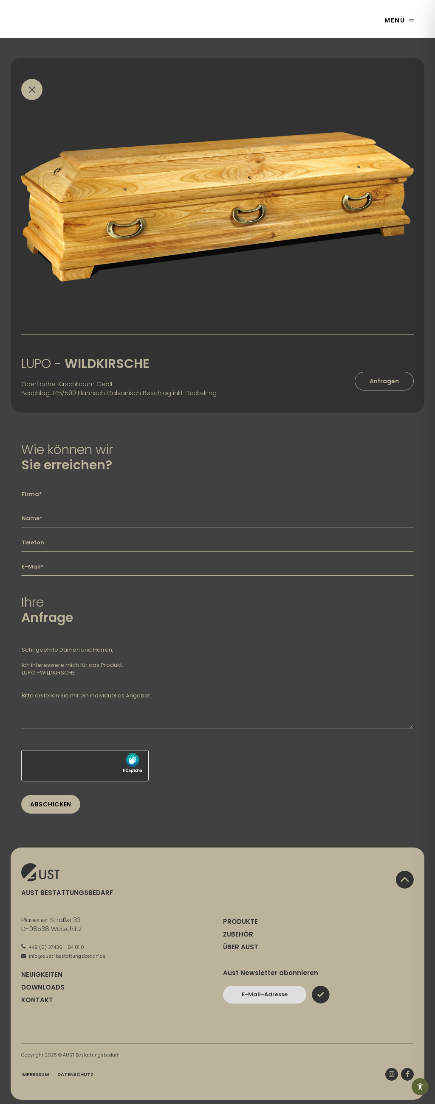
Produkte (240, 921)
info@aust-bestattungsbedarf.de (63, 956)
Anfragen (384, 381)
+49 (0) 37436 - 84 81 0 (52, 947)
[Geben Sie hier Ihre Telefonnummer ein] (217, 543)
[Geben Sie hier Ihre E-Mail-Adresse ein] (217, 567)
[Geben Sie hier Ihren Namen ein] (217, 518)
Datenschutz (75, 1074)
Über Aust (240, 946)
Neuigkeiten (41, 974)
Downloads (43, 987)
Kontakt (37, 999)
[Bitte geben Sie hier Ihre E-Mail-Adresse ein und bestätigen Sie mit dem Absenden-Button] (264, 995)
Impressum (35, 1074)
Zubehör (238, 934)
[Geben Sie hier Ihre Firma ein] (217, 494)
